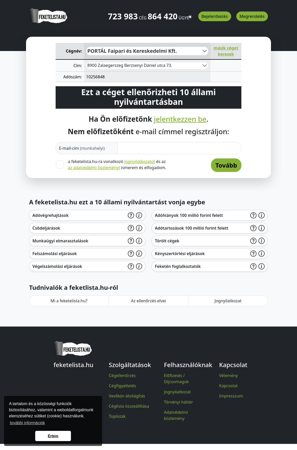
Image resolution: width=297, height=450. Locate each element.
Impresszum (231, 396)
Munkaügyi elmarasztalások (60, 241)
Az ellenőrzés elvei (148, 301)
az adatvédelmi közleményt (94, 167)
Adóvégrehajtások (50, 215)
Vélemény (228, 375)
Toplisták (117, 416)
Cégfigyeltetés (122, 386)
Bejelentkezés (215, 16)
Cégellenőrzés (122, 375)
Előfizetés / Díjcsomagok (176, 378)
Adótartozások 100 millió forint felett (191, 228)
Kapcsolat (228, 386)
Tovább (226, 165)
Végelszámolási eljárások (57, 266)
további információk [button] (27, 423)
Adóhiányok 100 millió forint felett (189, 215)
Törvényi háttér (178, 402)
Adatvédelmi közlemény (176, 415)
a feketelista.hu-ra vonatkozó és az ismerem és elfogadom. (117, 164)
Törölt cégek (167, 241)
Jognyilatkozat (228, 301)
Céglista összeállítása (129, 406)
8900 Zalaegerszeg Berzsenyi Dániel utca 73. (129, 65)
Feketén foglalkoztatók (178, 266)
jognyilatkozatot (139, 161)
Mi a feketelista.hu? (69, 301)
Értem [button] (53, 436)
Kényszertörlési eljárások (180, 253)
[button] (190, 14)
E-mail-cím (82, 148)
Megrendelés (252, 16)
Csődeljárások (46, 228)
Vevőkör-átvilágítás (127, 396)
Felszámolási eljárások (54, 253)
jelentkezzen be (180, 119)
